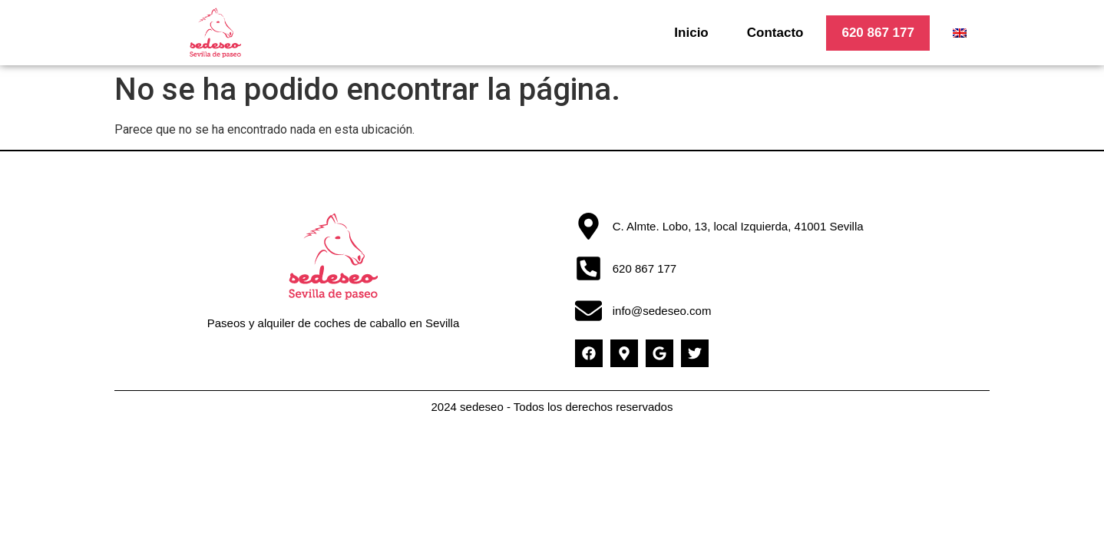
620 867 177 (877, 32)
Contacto (775, 32)
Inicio (691, 32)
